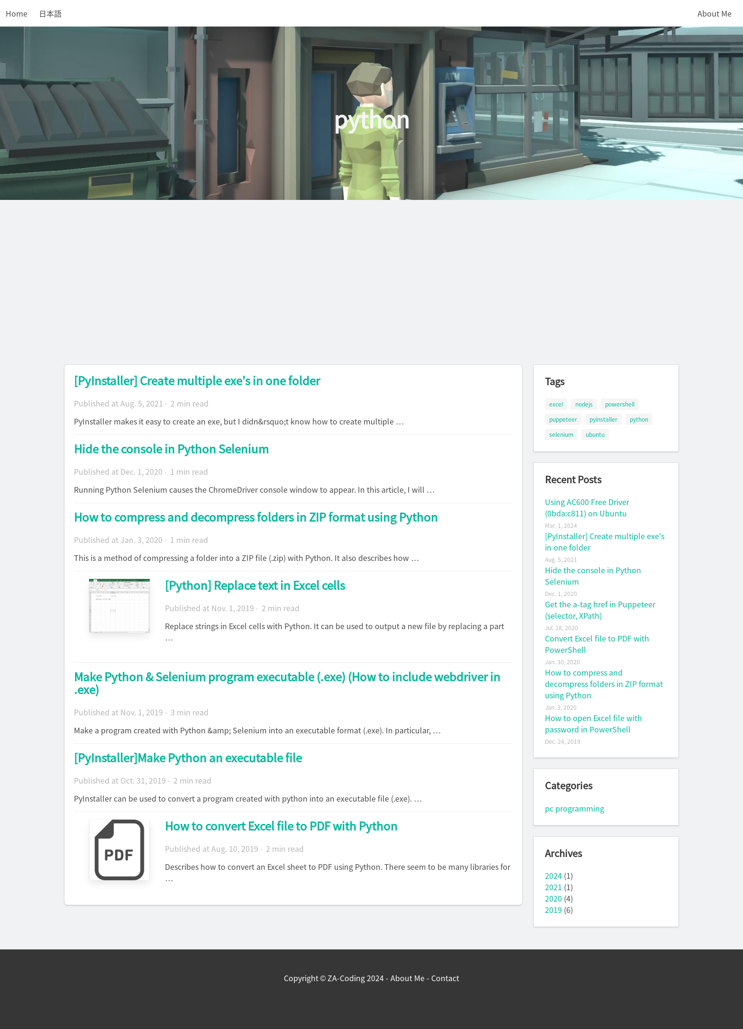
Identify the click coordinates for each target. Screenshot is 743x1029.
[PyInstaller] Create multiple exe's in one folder (197, 380)
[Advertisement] (371, 271)
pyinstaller (603, 419)
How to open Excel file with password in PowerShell (593, 723)
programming (579, 808)
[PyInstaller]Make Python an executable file (188, 757)
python (639, 419)
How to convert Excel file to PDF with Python (281, 825)
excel (556, 404)
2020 (553, 898)
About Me (715, 13)
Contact (445, 978)
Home (16, 13)
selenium (561, 434)
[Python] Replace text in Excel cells (255, 585)
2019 (553, 909)
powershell (619, 404)
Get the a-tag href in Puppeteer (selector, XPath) (600, 609)
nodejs (584, 404)
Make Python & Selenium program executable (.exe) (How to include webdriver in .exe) (287, 683)
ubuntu (595, 434)
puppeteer (563, 419)
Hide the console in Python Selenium (171, 448)
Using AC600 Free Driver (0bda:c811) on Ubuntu (587, 507)
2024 (553, 875)
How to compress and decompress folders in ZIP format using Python (256, 516)
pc (549, 808)
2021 (553, 887)
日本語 (50, 13)
